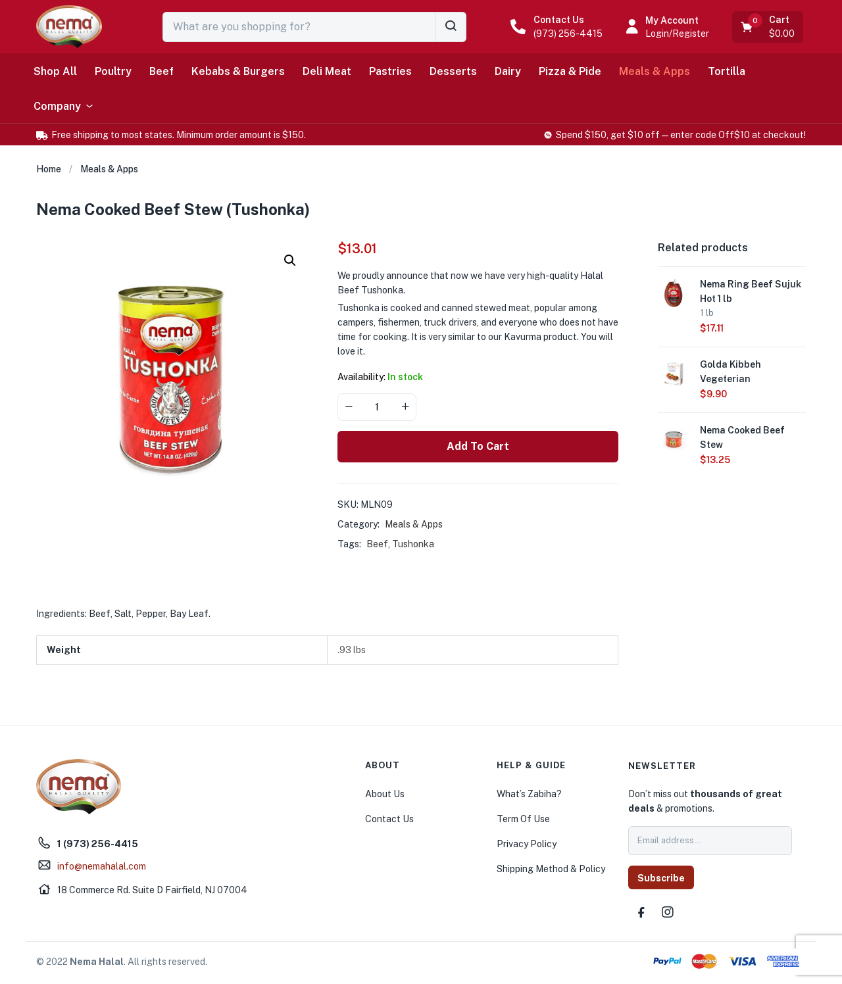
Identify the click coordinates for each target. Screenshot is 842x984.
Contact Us (558, 19)
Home (48, 169)
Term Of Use (523, 819)
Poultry (113, 71)
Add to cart (478, 446)
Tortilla (726, 71)
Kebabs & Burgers (238, 71)
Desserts (453, 71)
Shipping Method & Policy (551, 869)
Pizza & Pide (570, 71)
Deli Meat (327, 71)
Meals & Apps (654, 71)
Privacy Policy (527, 844)
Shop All (55, 71)
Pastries (390, 71)
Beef (161, 71)
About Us (385, 794)
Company (64, 106)
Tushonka (413, 544)
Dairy (508, 71)
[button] (768, 27)
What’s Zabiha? (529, 794)
